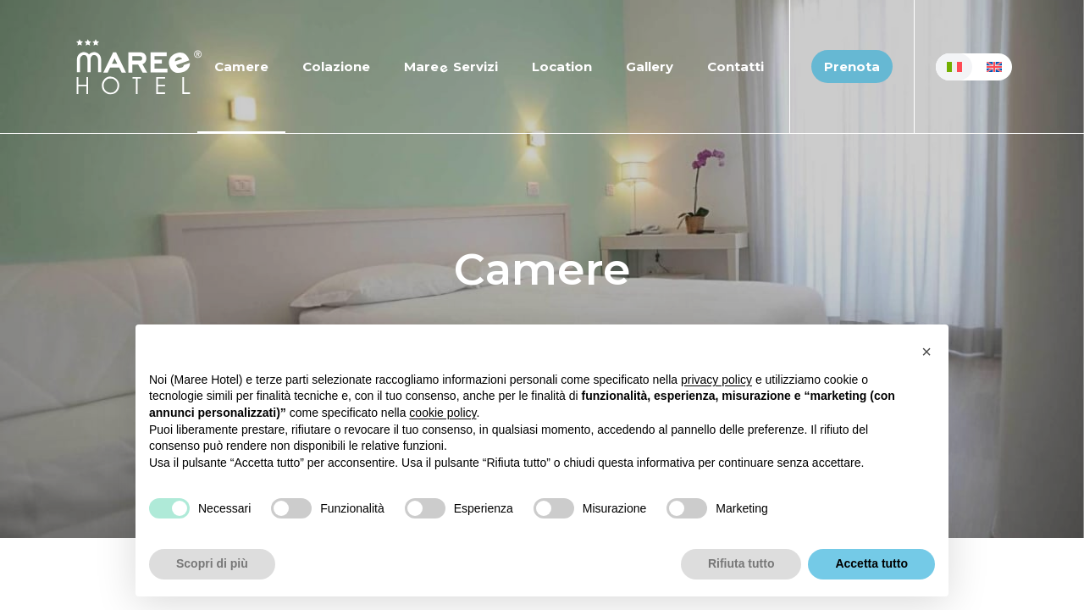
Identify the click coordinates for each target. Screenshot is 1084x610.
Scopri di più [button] (212, 563)
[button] (926, 351)
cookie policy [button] (442, 412)
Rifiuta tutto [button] (741, 563)
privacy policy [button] (716, 379)
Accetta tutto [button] (871, 563)
